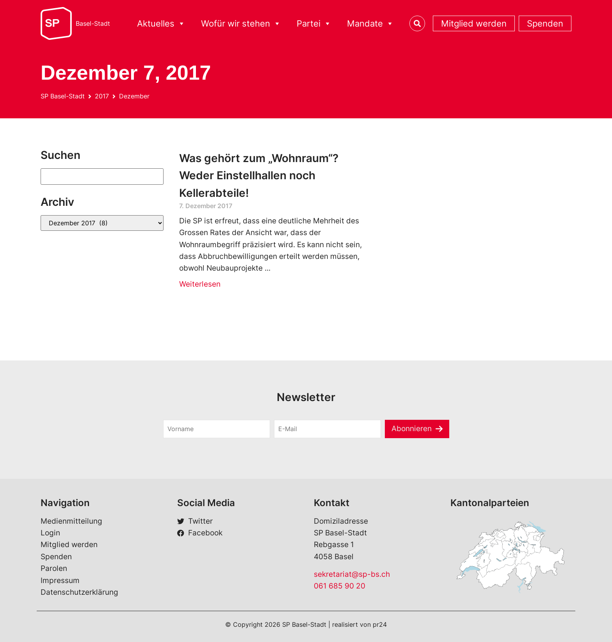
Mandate (370, 24)
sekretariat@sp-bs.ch (352, 574)
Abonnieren (411, 428)
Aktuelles (161, 24)
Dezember (134, 96)
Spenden (545, 23)
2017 (102, 96)
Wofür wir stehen (241, 24)
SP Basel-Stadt (63, 96)
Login (50, 532)
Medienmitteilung (71, 521)
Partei (314, 24)
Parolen (54, 568)
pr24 (380, 624)
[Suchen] (102, 176)
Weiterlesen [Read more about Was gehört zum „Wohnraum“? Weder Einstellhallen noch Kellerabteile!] (200, 284)
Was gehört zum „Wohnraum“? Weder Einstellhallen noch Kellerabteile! (258, 176)
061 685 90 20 (339, 585)
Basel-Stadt (93, 23)
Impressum (60, 580)
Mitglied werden (474, 23)
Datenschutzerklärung (79, 592)
